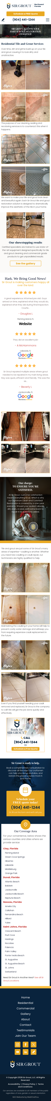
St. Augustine (11, 959)
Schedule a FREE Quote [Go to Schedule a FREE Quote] (25, 13)
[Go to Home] (25, 6)
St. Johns (9, 967)
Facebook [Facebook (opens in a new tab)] (25, 1044)
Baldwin (9, 885)
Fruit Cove (10, 935)
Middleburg (10, 869)
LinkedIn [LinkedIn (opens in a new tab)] (25, 1052)
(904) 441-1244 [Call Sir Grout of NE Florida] (24, 20)
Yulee (7, 922)
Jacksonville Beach (14, 893)
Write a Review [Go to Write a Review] (3, 19)
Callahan (9, 910)
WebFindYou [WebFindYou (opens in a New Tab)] (33, 1097)
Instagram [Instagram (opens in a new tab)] (17, 1044)
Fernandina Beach (14, 914)
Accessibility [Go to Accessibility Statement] (14, 1084)
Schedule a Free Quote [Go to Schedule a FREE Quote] (26, 748)
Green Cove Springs (15, 856)
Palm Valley (10, 951)
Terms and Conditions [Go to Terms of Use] (31, 1085)
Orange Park (11, 873)
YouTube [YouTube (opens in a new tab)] (17, 1052)
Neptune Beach (12, 897)
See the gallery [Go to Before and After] (25, 263)
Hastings (9, 939)
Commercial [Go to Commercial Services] (26, 1008)
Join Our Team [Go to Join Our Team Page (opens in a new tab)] (25, 1036)
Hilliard (8, 918)
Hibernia (9, 861)
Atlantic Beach (12, 881)
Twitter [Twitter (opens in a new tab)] (33, 1044)
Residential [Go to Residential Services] (25, 1003)
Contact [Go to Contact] (25, 1025)
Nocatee (9, 943)
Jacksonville (11, 889)
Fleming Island (12, 852)
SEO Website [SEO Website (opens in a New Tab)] (18, 1097)
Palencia (9, 947)
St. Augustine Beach (15, 963)
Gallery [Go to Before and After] (26, 1014)
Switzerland (10, 971)
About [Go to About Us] (25, 1019)
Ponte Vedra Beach (14, 955)
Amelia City (10, 906)
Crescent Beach (13, 931)
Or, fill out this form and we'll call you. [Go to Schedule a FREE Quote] (25, 812)
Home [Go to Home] (25, 997)
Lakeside (9, 865)
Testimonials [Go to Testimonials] (26, 1030)
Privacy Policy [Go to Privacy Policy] (28, 1084)
